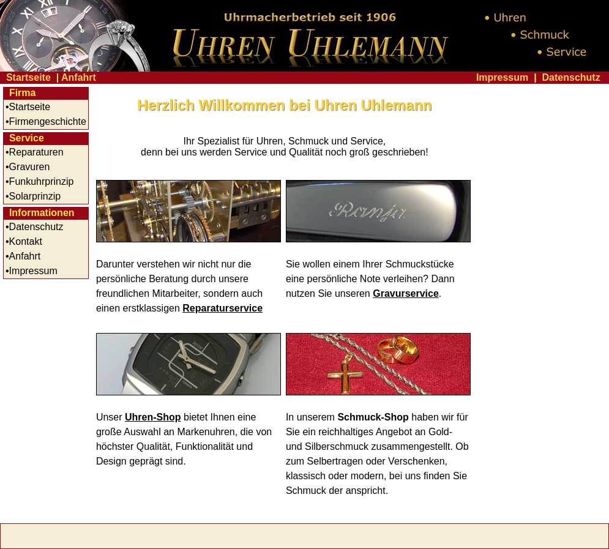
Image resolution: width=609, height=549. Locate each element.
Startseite (28, 77)
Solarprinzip (35, 196)
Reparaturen (36, 152)
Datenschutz (571, 77)
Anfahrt (78, 77)
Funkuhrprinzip (41, 181)
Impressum (502, 77)
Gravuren (29, 167)
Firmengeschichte (47, 121)
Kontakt (25, 241)
